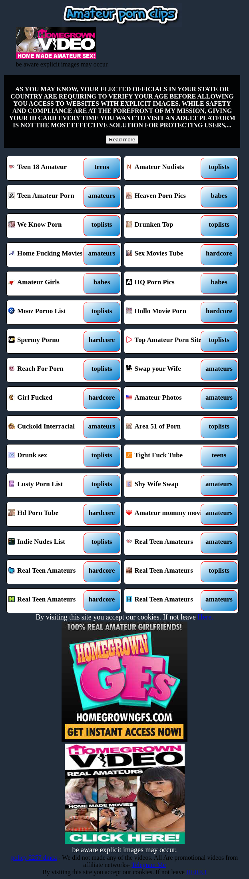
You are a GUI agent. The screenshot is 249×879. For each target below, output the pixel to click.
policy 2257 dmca (34, 857)
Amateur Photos (167, 398)
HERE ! (196, 872)
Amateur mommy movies (167, 514)
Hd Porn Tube (49, 514)
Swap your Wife (167, 370)
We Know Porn (49, 225)
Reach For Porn (49, 370)
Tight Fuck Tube (167, 456)
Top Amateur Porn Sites (167, 341)
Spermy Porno (49, 341)
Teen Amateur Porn (49, 197)
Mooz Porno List (49, 312)
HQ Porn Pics (167, 283)
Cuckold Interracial (49, 427)
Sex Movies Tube (167, 254)
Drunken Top (167, 225)
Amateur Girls (49, 283)
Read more (122, 140)
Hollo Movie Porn (167, 312)
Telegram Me (148, 864)
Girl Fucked (49, 398)
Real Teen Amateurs (167, 543)
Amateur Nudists (167, 168)
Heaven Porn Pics (167, 197)
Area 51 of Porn (167, 427)
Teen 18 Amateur (49, 168)
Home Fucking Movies (49, 254)
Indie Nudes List (49, 543)
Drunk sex (49, 456)
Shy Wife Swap (167, 485)
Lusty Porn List (49, 485)
